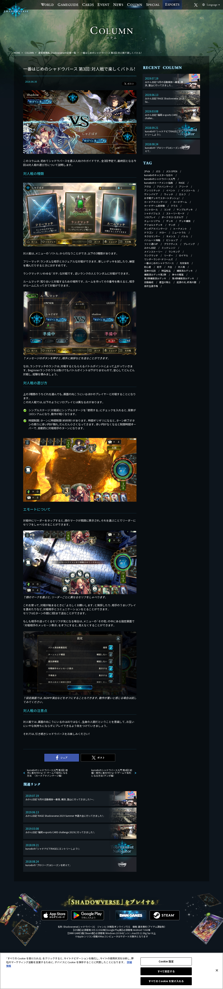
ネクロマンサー (152, 236)
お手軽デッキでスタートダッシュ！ (162, 198)
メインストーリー (153, 251)
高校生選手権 (151, 286)
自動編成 (148, 282)
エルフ (182, 194)
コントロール (151, 209)
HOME (17, 52)
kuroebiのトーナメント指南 (158, 182)
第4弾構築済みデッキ (183, 278)
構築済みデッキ (185, 270)
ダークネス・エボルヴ (172, 217)
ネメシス (170, 236)
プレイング (189, 243)
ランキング (174, 251)
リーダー (168, 255)
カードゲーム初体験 (154, 205)
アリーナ (183, 186)
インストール (188, 190)
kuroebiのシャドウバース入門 (159, 178)
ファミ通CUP (151, 243)
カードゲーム (180, 201)
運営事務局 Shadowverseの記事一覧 (57, 52)
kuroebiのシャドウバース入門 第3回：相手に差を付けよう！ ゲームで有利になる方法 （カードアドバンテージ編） (47, 773)
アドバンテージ (165, 186)
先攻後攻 (184, 263)
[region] (111, 971)
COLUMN (29, 52)
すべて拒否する (166, 971)
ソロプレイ (150, 217)
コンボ (167, 209)
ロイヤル (183, 255)
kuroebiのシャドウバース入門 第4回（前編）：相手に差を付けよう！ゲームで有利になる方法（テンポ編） (111, 773)
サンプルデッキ (185, 209)
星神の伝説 (150, 270)
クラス (174, 205)
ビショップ (172, 240)
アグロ (147, 186)
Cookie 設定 (166, 961)
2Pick (147, 171)
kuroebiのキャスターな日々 (158, 175)
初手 (159, 266)
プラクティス (170, 243)
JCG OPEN (171, 171)
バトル (184, 236)
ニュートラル (179, 232)
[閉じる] (217, 970)
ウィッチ (168, 194)
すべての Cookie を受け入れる (166, 981)
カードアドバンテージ (155, 201)
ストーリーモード (175, 213)
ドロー (162, 232)
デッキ (169, 221)
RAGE (182, 182)
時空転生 (166, 270)
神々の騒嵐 (178, 274)
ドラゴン (148, 232)
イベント (170, 190)
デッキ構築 (184, 221)
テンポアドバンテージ (155, 228)
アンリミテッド (152, 190)
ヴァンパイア (151, 194)
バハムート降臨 (152, 240)
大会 (169, 266)
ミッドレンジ (168, 247)
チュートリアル (152, 221)
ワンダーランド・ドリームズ (158, 259)
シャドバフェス (152, 213)
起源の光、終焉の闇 (186, 282)
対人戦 (181, 266)
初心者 (147, 266)
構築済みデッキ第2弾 (155, 274)
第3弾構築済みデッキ (155, 278)
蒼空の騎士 (165, 282)
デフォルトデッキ (153, 224)
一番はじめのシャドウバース (159, 263)
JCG (158, 171)
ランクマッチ (151, 255)
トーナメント (180, 228)
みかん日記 (150, 247)
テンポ (171, 224)
